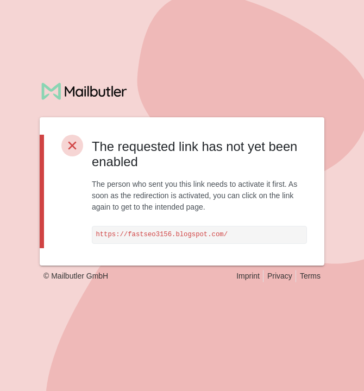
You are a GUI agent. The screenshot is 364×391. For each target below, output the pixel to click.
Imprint (248, 276)
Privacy (279, 276)
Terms (310, 276)
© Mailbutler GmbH (75, 276)
